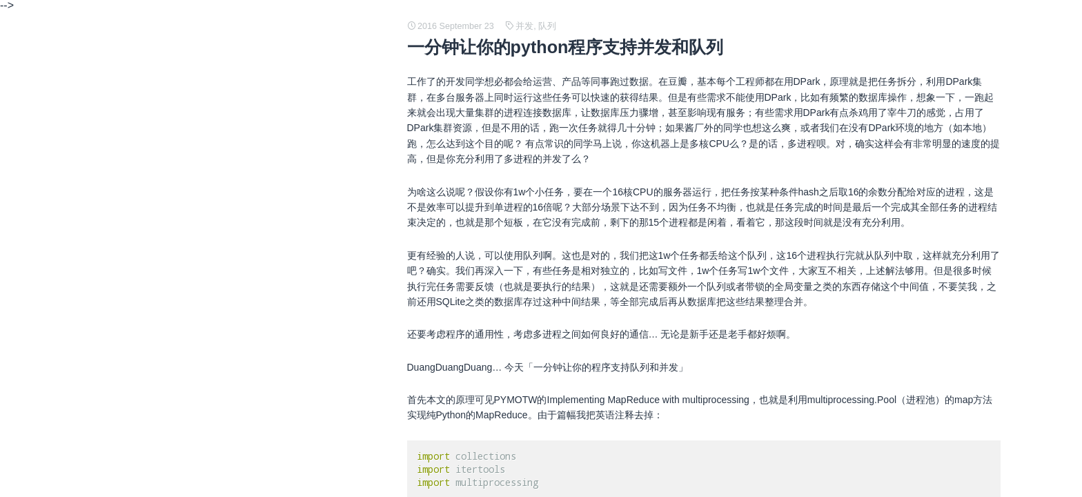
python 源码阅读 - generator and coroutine (230, 357)
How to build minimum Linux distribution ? (228, 269)
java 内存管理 (169, 379)
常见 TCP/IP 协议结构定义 (196, 114)
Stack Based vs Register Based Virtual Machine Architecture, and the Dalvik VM (310, 158)
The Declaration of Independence (210, 180)
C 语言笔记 (163, 136)
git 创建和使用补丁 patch (192, 468)
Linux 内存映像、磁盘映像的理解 (210, 313)
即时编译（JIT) (171, 291)
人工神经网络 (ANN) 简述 (194, 202)
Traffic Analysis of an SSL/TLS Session (222, 92)
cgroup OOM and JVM (187, 225)
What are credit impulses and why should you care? (250, 70)
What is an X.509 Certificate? (201, 445)
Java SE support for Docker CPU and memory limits (250, 401)
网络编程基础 (168, 335)
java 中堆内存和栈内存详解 (198, 247)
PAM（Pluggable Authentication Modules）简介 (241, 423)
